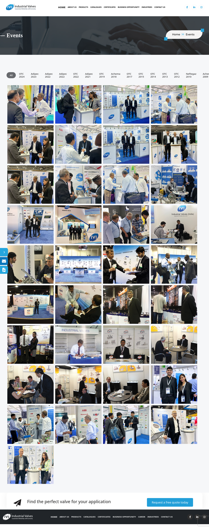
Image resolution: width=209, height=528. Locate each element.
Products (83, 7)
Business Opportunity (124, 517)
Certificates (110, 7)
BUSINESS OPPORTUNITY (128, 7)
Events (190, 34)
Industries (147, 7)
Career (141, 517)
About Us (72, 7)
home (176, 34)
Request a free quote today (170, 502)
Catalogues (95, 7)
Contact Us (159, 7)
